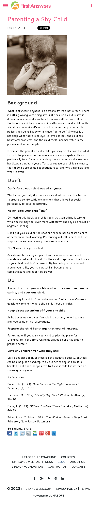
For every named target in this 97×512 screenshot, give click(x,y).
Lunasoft (56, 496)
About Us (77, 462)
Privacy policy (65, 489)
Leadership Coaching (39, 457)
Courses (68, 457)
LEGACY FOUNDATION (27, 467)
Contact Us (57, 467)
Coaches (78, 467)
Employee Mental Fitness (32, 462)
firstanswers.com (36, 489)
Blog (61, 462)
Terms (85, 489)
